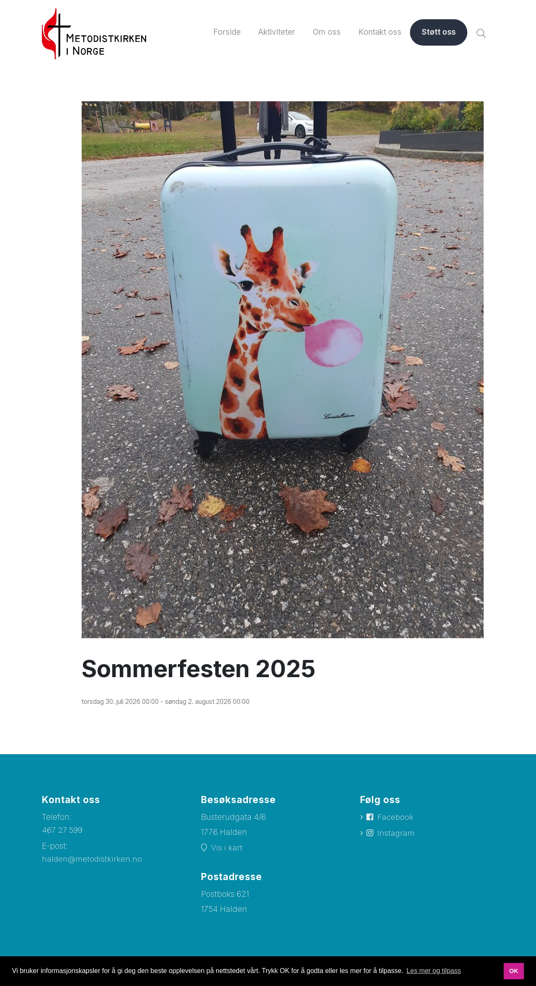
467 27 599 (62, 830)
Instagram (396, 834)
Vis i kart (226, 848)
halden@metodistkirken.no (92, 859)
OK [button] (513, 971)
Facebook (396, 818)
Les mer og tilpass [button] (434, 970)
